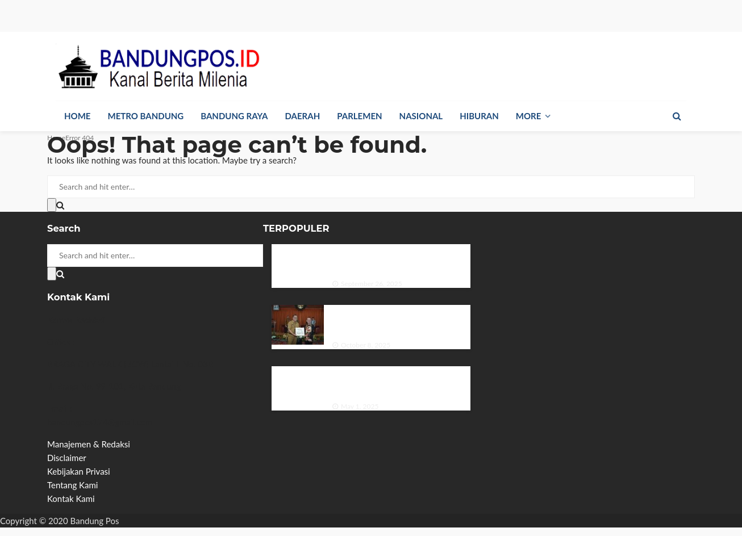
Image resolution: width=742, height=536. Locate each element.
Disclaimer (66, 458)
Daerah (302, 116)
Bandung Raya (234, 116)
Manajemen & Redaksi (88, 444)
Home (77, 116)
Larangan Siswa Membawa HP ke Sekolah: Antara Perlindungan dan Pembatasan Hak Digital (393, 381)
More (528, 116)
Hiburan (479, 116)
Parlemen (359, 116)
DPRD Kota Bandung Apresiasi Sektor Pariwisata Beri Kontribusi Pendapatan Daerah (400, 320)
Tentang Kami (72, 485)
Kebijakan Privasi (78, 471)
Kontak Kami (71, 498)
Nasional (421, 116)
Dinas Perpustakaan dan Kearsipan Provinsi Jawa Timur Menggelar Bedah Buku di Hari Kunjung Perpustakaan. (400, 259)
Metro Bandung (145, 116)
